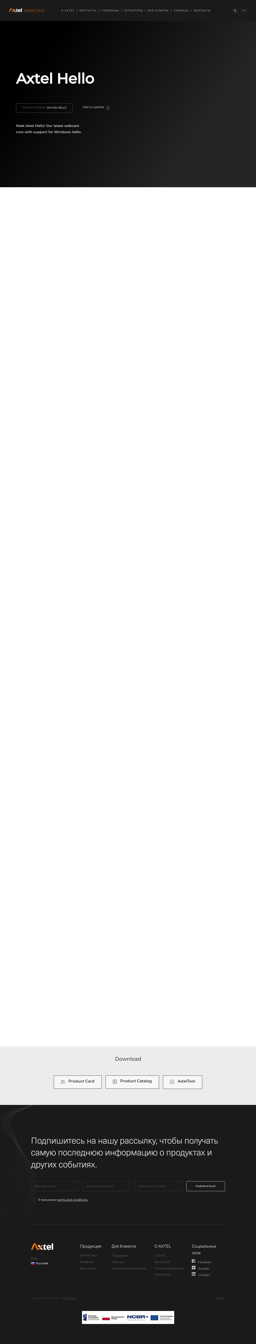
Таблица (181, 10)
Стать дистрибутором (169, 1268)
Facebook (201, 1261)
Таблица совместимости (129, 1268)
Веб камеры (158, 10)
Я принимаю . (63, 1200)
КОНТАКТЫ (88, 10)
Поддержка (120, 1255)
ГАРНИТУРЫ (133, 10)
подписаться (207, 1186)
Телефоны (110, 10)
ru (243, 10)
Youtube (200, 1268)
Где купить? (162, 1262)
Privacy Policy (69, 1298)
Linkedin (201, 1274)
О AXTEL (68, 10)
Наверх (220, 1298)
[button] (44, 108)
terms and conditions (72, 1200)
